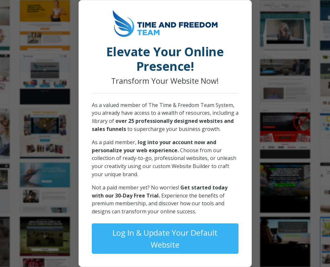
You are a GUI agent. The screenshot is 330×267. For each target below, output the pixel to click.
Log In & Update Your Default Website (165, 238)
